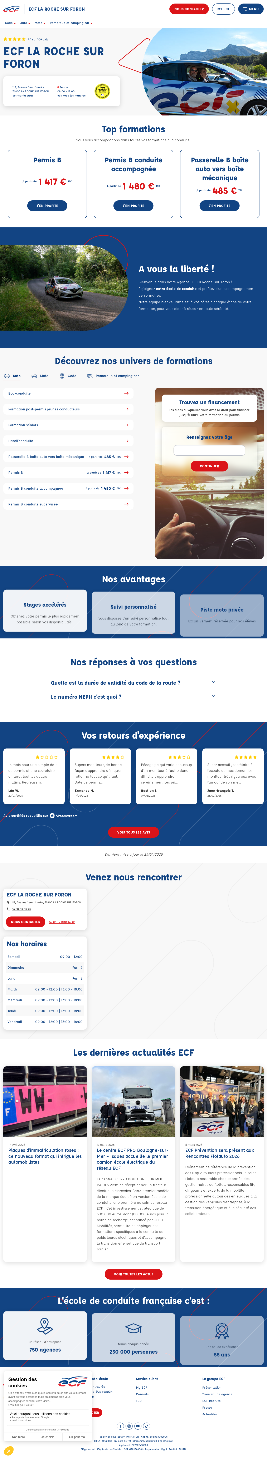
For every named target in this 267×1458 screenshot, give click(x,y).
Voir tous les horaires (71, 95)
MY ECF (223, 9)
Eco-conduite (68, 393)
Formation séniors (68, 425)
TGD (139, 1401)
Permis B (68, 472)
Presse (207, 1407)
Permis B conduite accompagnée (68, 488)
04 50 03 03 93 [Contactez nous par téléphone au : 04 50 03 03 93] (21, 909)
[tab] (12, 375)
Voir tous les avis (133, 832)
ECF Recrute (211, 1401)
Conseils (142, 1394)
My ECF (141, 1387)
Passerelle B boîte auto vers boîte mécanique (68, 457)
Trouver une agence (217, 1394)
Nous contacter (189, 9)
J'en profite (47, 205)
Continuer (209, 466)
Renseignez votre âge (209, 437)
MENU (251, 9)
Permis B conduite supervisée (68, 504)
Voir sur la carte (23, 95)
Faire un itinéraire (62, 922)
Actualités (209, 1414)
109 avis (42, 39)
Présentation (212, 1387)
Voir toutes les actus (133, 1274)
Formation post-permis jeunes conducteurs (68, 409)
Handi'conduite (68, 441)
